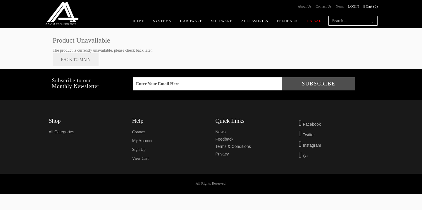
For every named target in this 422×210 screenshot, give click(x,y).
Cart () (371, 6)
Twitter (307, 134)
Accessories (254, 21)
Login (353, 6)
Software (221, 21)
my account (142, 141)
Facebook (310, 124)
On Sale (315, 21)
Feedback (287, 21)
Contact (138, 132)
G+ (304, 156)
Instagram (310, 145)
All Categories (61, 132)
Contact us (323, 6)
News (340, 6)
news (221, 132)
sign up (139, 149)
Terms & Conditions (233, 146)
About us (304, 6)
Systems (162, 21)
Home (138, 21)
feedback (224, 139)
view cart (140, 158)
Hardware (191, 21)
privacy (222, 154)
